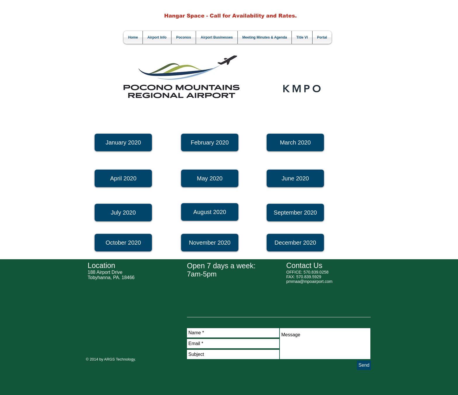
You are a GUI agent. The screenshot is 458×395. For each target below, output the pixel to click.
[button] (209, 242)
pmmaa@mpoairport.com (309, 281)
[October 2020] (123, 242)
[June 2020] (295, 178)
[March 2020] (295, 142)
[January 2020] (123, 142)
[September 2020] (295, 212)
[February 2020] (209, 142)
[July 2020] (123, 212)
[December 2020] (295, 242)
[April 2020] (123, 178)
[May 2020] (209, 178)
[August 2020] (209, 212)
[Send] (364, 365)
